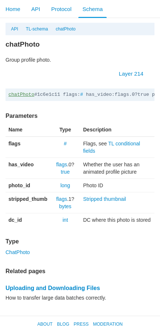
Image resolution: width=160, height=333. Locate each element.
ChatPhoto (18, 252)
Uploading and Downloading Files (53, 288)
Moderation (107, 324)
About (45, 324)
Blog (63, 324)
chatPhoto (65, 29)
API (35, 9)
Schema (92, 9)
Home (13, 9)
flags (61, 164)
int (65, 220)
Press (81, 324)
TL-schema (37, 29)
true (65, 172)
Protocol (61, 9)
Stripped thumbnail (104, 199)
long (65, 185)
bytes (65, 206)
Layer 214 (135, 73)
